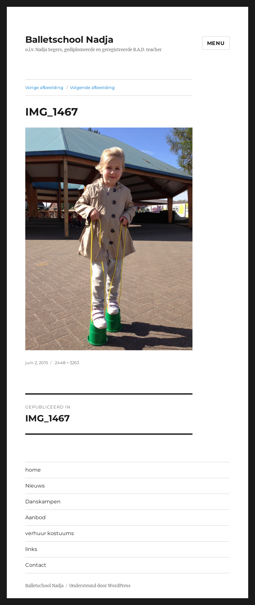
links (31, 549)
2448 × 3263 (67, 362)
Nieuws (35, 486)
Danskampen (43, 502)
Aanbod (35, 517)
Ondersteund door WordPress (100, 585)
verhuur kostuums (49, 533)
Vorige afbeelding (44, 87)
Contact (35, 565)
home (33, 470)
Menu (216, 43)
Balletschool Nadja (69, 39)
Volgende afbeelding (92, 87)
